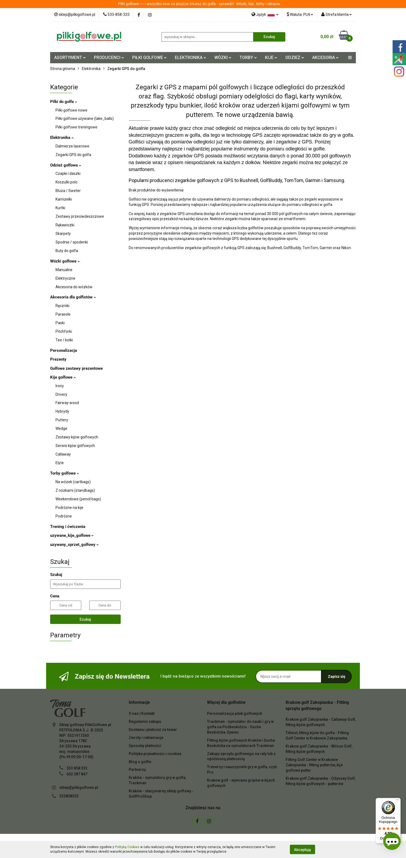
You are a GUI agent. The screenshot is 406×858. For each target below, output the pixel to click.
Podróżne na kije (69, 507)
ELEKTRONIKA (190, 57)
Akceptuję (302, 849)
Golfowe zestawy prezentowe (76, 368)
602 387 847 (77, 774)
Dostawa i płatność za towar (153, 729)
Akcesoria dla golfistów (73, 297)
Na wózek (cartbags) (73, 482)
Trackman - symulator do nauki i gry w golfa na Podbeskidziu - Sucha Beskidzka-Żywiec (240, 726)
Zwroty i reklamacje (146, 737)
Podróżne (64, 516)
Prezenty (58, 359)
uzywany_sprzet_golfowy (74, 544)
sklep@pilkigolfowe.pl (78, 787)
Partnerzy (137, 769)
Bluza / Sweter (68, 190)
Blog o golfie (140, 762)
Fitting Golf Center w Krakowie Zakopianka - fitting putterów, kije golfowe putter (314, 764)
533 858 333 (77, 768)
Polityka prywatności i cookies (155, 754)
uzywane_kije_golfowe (72, 535)
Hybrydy (62, 411)
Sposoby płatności (145, 746)
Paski (60, 323)
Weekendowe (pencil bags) (78, 499)
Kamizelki (64, 199)
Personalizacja (63, 350)
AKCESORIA (325, 57)
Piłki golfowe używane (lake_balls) (85, 118)
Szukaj (85, 619)
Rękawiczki (65, 225)
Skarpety (63, 233)
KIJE (271, 57)
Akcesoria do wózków (74, 287)
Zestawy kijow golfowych (77, 437)
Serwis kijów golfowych (75, 445)
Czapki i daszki (68, 173)
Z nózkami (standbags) (75, 490)
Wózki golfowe (65, 261)
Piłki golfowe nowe (71, 110)
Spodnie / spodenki (72, 242)
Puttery (62, 420)
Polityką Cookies (127, 847)
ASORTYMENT (70, 57)
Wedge (61, 428)
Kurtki (60, 208)
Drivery (61, 394)
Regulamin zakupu (145, 721)
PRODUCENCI (109, 57)
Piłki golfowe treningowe (76, 127)
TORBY (248, 57)
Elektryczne (65, 278)
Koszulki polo (66, 182)
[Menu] (397, 801)
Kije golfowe (63, 377)
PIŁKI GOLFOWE (149, 57)
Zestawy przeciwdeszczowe (80, 216)
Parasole (63, 314)
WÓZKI (222, 57)
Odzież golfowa (65, 165)
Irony (60, 386)
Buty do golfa (67, 251)
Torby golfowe (64, 473)
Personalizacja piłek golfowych (234, 713)
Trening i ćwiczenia (67, 526)
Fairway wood (67, 403)
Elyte (60, 463)
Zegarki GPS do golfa (73, 155)
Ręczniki (62, 306)
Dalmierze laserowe (72, 146)
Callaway (63, 454)
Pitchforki (64, 331)
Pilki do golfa (63, 101)
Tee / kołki (64, 340)
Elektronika (61, 137)
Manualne (64, 270)
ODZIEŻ (294, 57)
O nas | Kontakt (141, 713)
